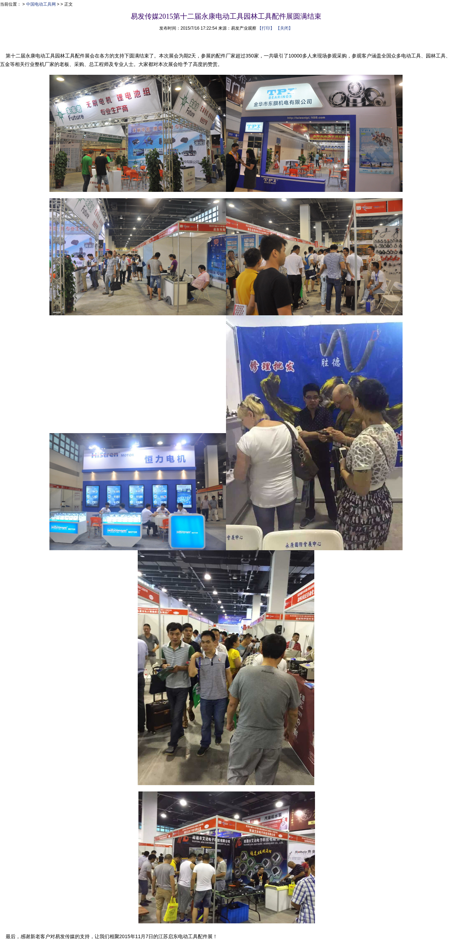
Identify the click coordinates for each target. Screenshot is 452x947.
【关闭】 (284, 28)
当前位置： (10, 4)
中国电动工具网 (41, 4)
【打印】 (265, 28)
